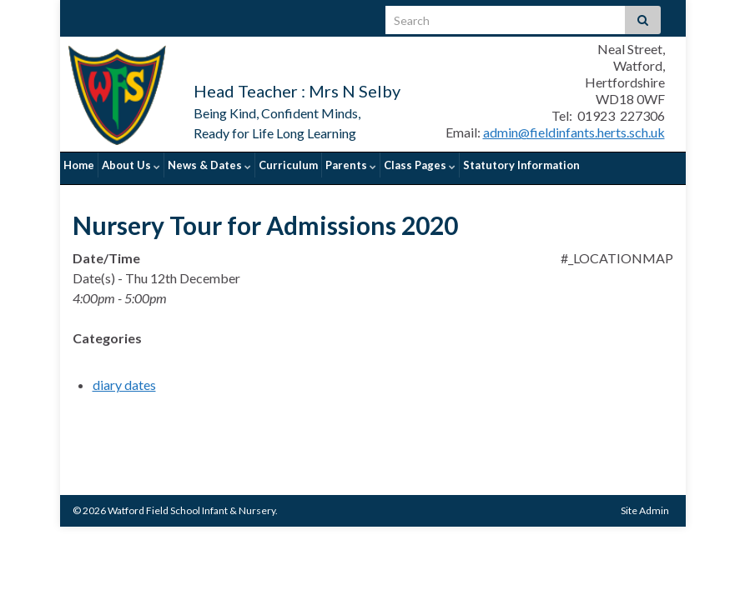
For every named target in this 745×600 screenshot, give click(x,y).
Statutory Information (521, 165)
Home (78, 165)
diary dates (124, 378)
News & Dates (209, 165)
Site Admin (645, 504)
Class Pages (420, 165)
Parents (350, 165)
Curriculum (288, 165)
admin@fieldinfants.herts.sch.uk (574, 132)
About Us (131, 165)
